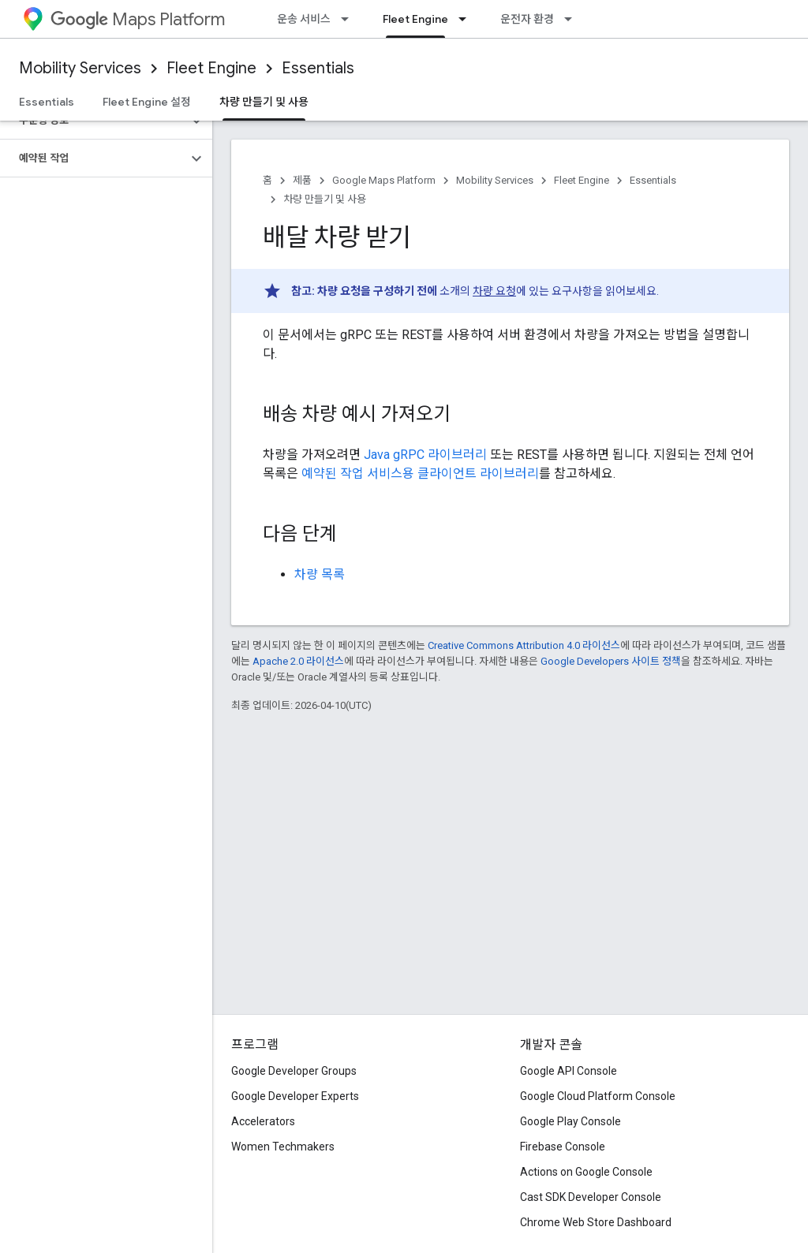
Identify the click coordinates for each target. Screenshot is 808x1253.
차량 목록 (319, 574)
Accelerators (263, 1121)
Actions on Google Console (586, 1171)
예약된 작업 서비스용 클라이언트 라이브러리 (420, 473)
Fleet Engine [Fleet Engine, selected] (415, 19)
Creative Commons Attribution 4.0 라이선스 (524, 645)
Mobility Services (80, 68)
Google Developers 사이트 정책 (611, 661)
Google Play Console (570, 1121)
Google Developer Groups (294, 1071)
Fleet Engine (211, 68)
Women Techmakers (283, 1146)
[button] (93, 120)
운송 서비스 (304, 19)
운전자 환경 (527, 19)
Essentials (318, 68)
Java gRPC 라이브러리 (425, 454)
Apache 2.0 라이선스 (298, 661)
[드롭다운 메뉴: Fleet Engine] (467, 19)
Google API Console (568, 1071)
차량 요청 (494, 291)
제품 (302, 180)
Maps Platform (137, 19)
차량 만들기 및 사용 (324, 199)
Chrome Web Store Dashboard (595, 1222)
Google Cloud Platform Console (597, 1096)
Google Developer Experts (295, 1096)
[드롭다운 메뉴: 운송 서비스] (349, 19)
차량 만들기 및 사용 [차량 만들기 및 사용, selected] (264, 102)
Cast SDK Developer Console (590, 1197)
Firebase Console (562, 1146)
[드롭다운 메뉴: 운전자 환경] (573, 19)
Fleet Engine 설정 (147, 102)
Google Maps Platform (384, 180)
